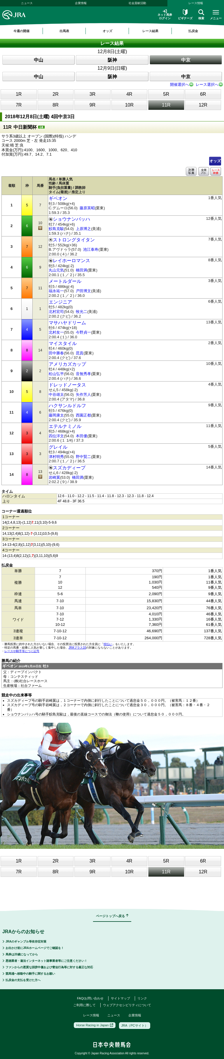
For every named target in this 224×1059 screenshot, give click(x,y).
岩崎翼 (54, 477)
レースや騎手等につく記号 (21, 651)
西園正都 (83, 415)
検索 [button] (201, 14)
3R (92, 94)
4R (129, 94)
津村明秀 (56, 456)
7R (19, 104)
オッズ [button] (107, 31)
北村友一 (56, 332)
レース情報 (195, 3)
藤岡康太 (56, 415)
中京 (185, 60)
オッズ (215, 161)
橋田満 (81, 270)
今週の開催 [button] (21, 31)
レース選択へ (207, 84)
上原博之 (83, 229)
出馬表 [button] (64, 31)
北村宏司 (56, 311)
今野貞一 (83, 332)
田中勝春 (56, 353)
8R (55, 104)
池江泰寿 (90, 249)
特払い (108, 644)
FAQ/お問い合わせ (90, 998)
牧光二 (81, 311)
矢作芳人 (83, 394)
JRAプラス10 (77, 647)
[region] (112, 31)
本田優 (81, 436)
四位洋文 (56, 436)
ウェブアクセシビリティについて (127, 1005)
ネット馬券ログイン (165, 14)
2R (55, 94)
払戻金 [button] (193, 31)
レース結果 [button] (150, 31)
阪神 (112, 60)
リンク (142, 998)
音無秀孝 (83, 374)
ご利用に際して (84, 1005)
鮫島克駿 (56, 229)
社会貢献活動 (137, 3)
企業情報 (81, 3)
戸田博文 (83, 291)
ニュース (27, 3)
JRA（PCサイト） (134, 1025)
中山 (38, 60)
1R (19, 94)
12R (203, 104)
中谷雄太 (56, 394)
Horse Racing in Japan (94, 1025)
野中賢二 (83, 456)
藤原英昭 (87, 208)
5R (166, 94)
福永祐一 (56, 291)
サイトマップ (120, 998)
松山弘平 (56, 374)
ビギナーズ (185, 14)
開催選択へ (179, 84)
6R (203, 94)
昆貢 (79, 353)
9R (92, 104)
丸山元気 (56, 270)
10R (129, 104)
